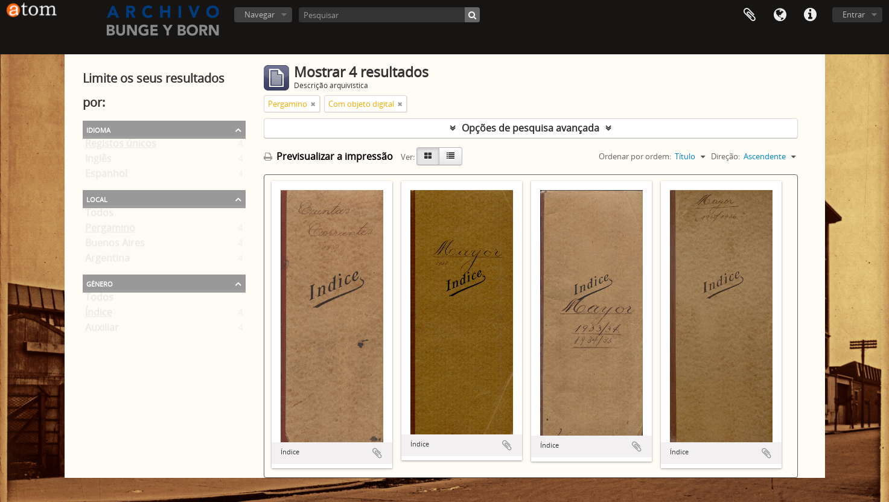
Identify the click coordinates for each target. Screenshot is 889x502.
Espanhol (106, 176)
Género (99, 283)
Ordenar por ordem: (635, 156)
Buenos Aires (115, 245)
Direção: (725, 156)
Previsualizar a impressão (328, 156)
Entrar (854, 14)
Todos (99, 215)
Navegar (259, 14)
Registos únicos (120, 146)
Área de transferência (749, 15)
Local (96, 198)
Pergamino (110, 230)
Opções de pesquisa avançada (530, 128)
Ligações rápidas (810, 15)
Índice (98, 315)
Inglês (98, 161)
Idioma (780, 15)
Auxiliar (102, 330)
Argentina (107, 260)
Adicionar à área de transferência (377, 453)
